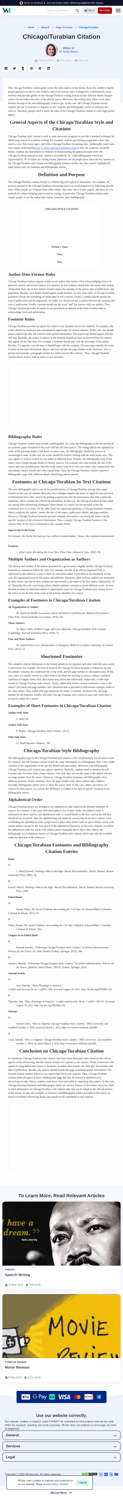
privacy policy (50, 1484)
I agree (83, 1482)
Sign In (89, 10)
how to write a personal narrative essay (56, 147)
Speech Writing (17, 1275)
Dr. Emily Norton (68, 51)
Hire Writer (105, 10)
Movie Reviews (17, 1367)
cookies (64, 1484)
